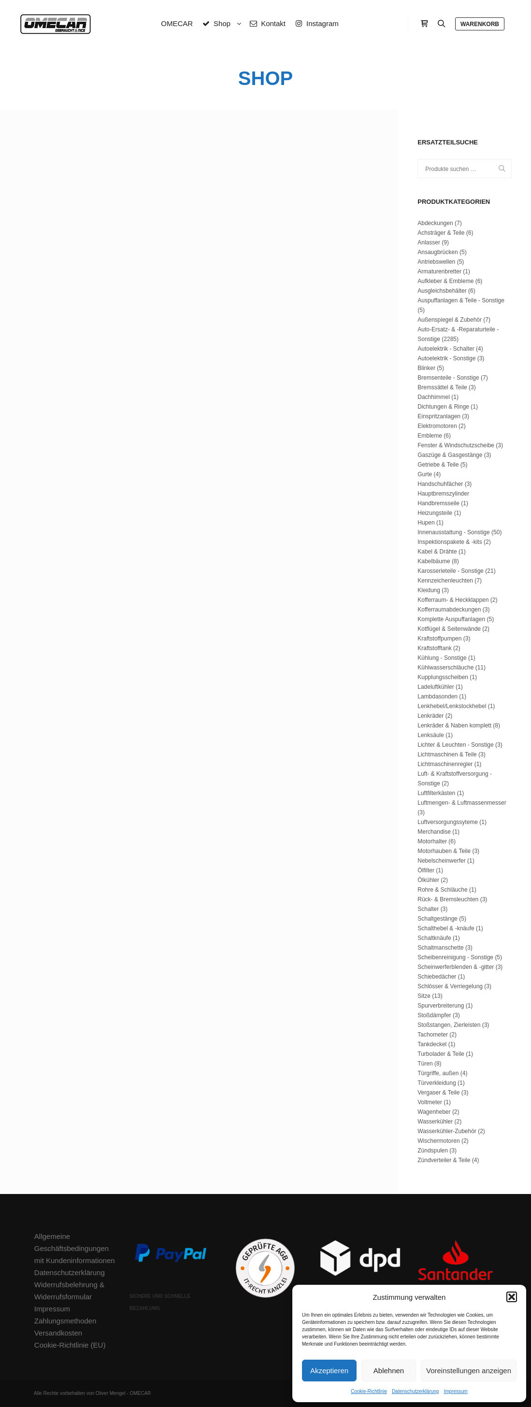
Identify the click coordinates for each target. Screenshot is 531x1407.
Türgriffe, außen (438, 1073)
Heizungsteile (434, 513)
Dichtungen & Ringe (443, 406)
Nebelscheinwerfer (441, 860)
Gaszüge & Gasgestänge (449, 455)
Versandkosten (58, 1333)
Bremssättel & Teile (442, 387)
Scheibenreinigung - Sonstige (455, 957)
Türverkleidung (436, 1083)
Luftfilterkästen (436, 793)
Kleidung (428, 590)
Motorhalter (432, 841)
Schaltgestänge (437, 918)
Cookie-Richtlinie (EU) (70, 1345)
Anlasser (428, 242)
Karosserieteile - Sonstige (450, 571)
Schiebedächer (436, 976)
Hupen (425, 522)
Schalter (428, 909)
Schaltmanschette (440, 947)
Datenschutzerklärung (415, 1391)
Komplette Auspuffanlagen (451, 619)
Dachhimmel (433, 397)
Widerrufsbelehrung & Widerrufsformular (69, 1290)
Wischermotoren (438, 1140)
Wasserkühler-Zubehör (446, 1131)
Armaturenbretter (439, 271)
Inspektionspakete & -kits (449, 542)
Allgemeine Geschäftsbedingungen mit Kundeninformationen (74, 1248)
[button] (512, 1297)
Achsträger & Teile (440, 232)
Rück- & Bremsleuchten (447, 899)
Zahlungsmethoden (65, 1321)
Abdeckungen (435, 223)
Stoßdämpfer (434, 1015)
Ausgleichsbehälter (441, 290)
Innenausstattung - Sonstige (453, 532)
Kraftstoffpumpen (439, 638)
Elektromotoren (437, 426)
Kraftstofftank (434, 648)
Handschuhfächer (440, 484)
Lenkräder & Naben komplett (454, 725)
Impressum (455, 1391)
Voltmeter (429, 1102)
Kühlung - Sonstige (441, 657)
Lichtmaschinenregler (445, 764)
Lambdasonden (437, 696)
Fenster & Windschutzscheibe (455, 445)
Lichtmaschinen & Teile (447, 754)
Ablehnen (388, 1370)
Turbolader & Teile (440, 1054)
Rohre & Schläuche (442, 889)
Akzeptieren (329, 1370)
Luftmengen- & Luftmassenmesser (461, 802)
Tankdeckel (431, 1044)
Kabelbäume (433, 561)
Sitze (424, 996)
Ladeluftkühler (435, 686)
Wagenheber (433, 1112)
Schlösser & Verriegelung (450, 986)
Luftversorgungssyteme (447, 822)
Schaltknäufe (434, 938)
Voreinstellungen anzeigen (468, 1370)
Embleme (429, 435)
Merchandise (434, 831)
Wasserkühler (435, 1121)
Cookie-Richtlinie (369, 1391)
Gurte (424, 474)
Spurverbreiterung (440, 1005)
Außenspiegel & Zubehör (449, 319)
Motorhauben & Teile (444, 851)
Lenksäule (430, 735)
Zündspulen (432, 1150)
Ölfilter (425, 870)
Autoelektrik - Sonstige (446, 358)
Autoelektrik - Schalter (445, 348)
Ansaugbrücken (437, 252)
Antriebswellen (436, 261)
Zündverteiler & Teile (443, 1160)
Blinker (426, 368)
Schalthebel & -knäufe (445, 928)
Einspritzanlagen (438, 416)
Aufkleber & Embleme (445, 281)
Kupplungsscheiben (442, 677)
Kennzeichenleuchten (445, 580)
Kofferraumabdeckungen (449, 609)
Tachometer (432, 1034)
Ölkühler (428, 880)
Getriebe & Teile (438, 464)
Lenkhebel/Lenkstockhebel (451, 706)
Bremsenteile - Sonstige (448, 377)
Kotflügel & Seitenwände (449, 628)
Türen (424, 1063)
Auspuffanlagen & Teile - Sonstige (460, 300)
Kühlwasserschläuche (445, 667)
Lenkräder (430, 715)
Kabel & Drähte (437, 551)
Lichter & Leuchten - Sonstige (455, 744)
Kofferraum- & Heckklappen (452, 600)
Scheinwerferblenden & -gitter (455, 967)
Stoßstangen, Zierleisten (448, 1025)
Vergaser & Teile (438, 1092)
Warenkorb (479, 24)
